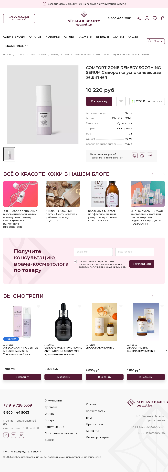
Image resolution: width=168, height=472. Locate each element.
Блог (89, 417)
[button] (162, 174)
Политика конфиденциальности (22, 451)
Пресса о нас (95, 424)
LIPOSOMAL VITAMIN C (100, 347)
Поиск (155, 41)
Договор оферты (97, 437)
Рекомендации (16, 46)
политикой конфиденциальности (108, 267)
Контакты (92, 430)
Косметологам (96, 411)
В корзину (99, 101)
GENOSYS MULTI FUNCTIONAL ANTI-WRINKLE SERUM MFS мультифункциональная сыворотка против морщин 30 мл (63, 351)
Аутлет (69, 36)
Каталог (35, 36)
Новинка (11, 339)
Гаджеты (85, 36)
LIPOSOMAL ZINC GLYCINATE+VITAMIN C (141, 349)
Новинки (52, 36)
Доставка (51, 407)
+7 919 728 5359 (17, 405)
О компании (53, 400)
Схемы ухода (14, 36)
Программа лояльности (61, 433)
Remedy (55, 54)
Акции (133, 36)
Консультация (54, 426)
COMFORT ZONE (38, 54)
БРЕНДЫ (20, 54)
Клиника (92, 404)
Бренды (102, 36)
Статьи (118, 36)
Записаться (142, 264)
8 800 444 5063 (120, 18)
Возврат (50, 420)
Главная (7, 54)
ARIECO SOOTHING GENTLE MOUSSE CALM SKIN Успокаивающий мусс (20, 351)
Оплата (49, 413)
